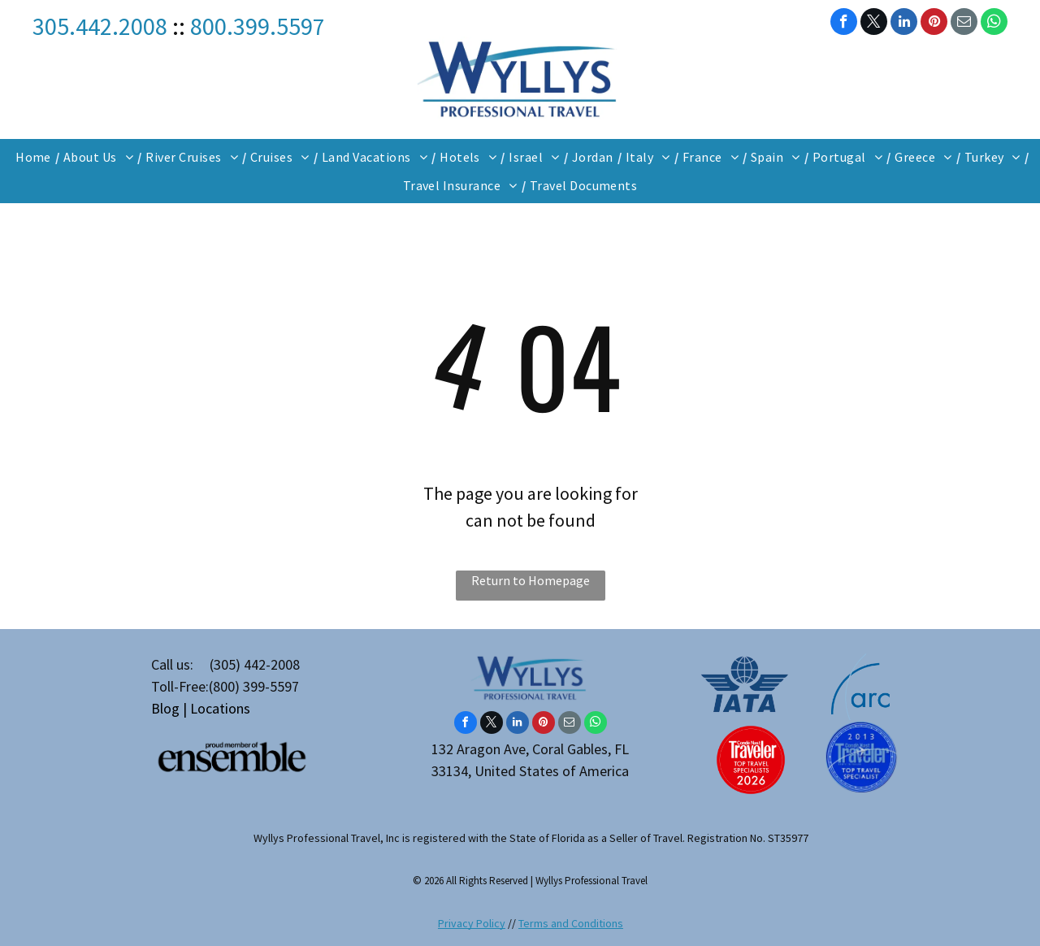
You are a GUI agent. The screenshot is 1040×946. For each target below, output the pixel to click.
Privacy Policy (471, 923)
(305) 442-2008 (255, 664)
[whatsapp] (994, 23)
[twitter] (873, 23)
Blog (165, 708)
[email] (964, 23)
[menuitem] (35, 157)
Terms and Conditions (570, 923)
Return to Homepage (530, 580)
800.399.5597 (257, 26)
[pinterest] (934, 23)
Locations (220, 708)
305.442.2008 (99, 26)
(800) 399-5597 (254, 686)
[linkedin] (903, 23)
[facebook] (843, 23)
